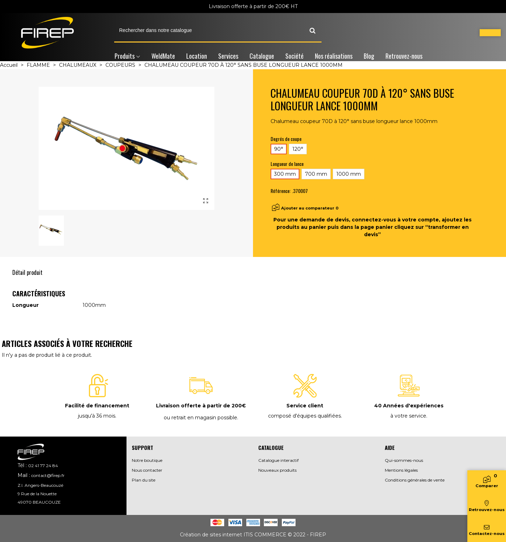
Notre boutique (147, 460)
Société (294, 55)
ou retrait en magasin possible (200, 417)
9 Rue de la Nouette (37, 493)
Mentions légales (401, 470)
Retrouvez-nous (403, 55)
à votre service (408, 416)
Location (196, 55)
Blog (369, 55)
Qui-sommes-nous (404, 460)
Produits (125, 55)
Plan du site (143, 480)
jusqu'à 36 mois (96, 416)
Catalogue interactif (278, 460)
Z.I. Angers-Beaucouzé (40, 485)
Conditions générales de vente (415, 480)
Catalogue (261, 55)
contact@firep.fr (48, 475)
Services (228, 55)
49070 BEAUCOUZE (39, 502)
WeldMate (163, 55)
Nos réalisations (333, 55)
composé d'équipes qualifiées (304, 416)
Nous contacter (147, 470)
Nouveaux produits (277, 470)
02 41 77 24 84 (43, 465)
